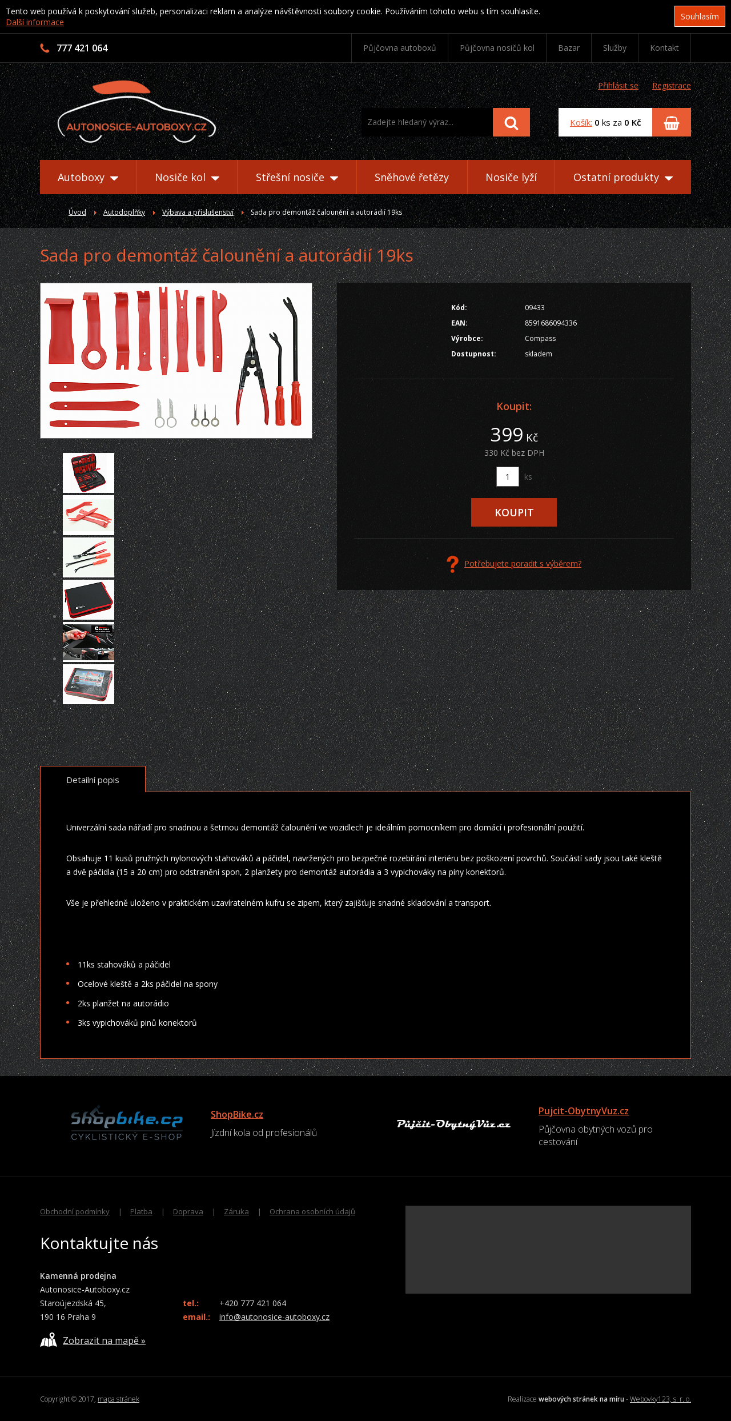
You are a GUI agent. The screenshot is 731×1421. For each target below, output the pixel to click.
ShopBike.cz (237, 1114)
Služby (614, 47)
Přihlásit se (618, 85)
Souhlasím (700, 16)
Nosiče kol (187, 177)
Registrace (671, 85)
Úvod (77, 212)
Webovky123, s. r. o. (660, 1399)
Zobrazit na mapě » (93, 1339)
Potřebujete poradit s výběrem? (514, 564)
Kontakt (664, 47)
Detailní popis (92, 779)
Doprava (188, 1211)
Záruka (236, 1211)
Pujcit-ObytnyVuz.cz (584, 1111)
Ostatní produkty (623, 177)
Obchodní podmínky (75, 1211)
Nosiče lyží (511, 177)
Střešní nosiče (297, 177)
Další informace (35, 22)
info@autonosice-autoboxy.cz (274, 1316)
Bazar (569, 47)
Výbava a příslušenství (198, 212)
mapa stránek (118, 1399)
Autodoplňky (124, 212)
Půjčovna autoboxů (399, 47)
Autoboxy (88, 177)
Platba (141, 1211)
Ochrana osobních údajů (312, 1211)
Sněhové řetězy (412, 177)
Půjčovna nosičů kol (497, 47)
